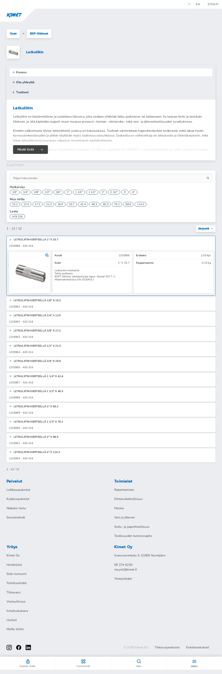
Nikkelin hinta (16, 508)
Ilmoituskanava (17, 611)
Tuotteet (20, 92)
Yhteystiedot (123, 579)
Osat (13, 33)
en (198, 4)
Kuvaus (19, 72)
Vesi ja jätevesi (124, 517)
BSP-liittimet (39, 33)
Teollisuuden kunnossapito (133, 536)
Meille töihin (15, 629)
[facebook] (18, 647)
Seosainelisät (16, 517)
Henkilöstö (14, 565)
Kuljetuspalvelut (18, 499)
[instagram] (9, 647)
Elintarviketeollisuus (128, 499)
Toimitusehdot (17, 583)
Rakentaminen (124, 490)
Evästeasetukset (197, 647)
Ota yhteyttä (23, 82)
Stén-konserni (17, 574)
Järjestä (205, 228)
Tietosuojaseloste (167, 647)
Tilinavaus (14, 592)
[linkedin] (28, 647)
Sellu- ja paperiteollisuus (132, 527)
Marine (119, 508)
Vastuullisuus (16, 601)
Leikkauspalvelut (18, 490)
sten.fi (213, 4)
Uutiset (12, 620)
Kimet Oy (13, 555)
